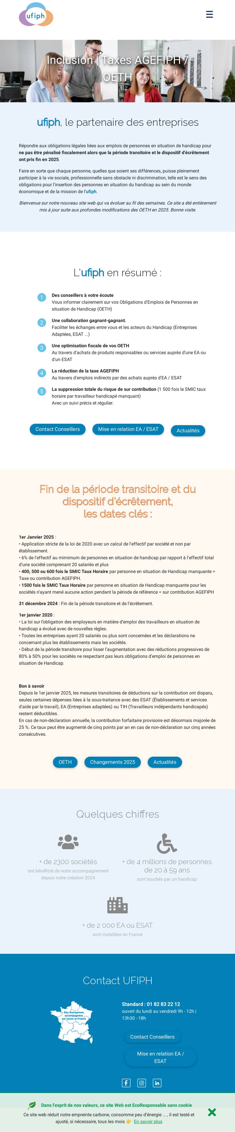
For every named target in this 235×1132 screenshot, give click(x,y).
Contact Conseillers (57, 429)
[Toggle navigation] (209, 14)
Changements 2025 (112, 762)
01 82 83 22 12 (163, 1004)
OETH (65, 762)
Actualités (188, 430)
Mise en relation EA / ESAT (128, 429)
